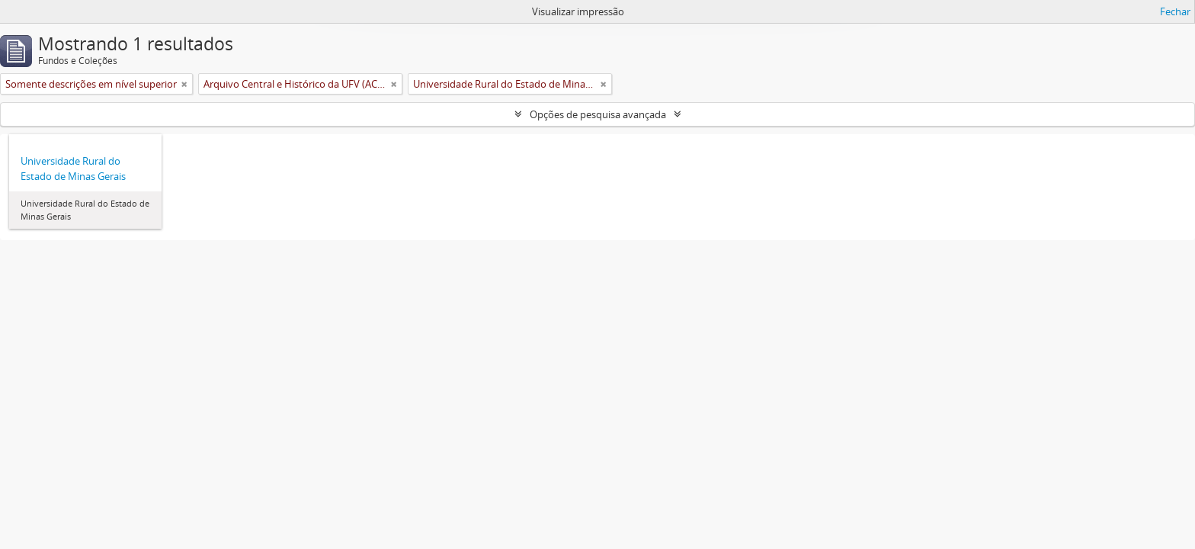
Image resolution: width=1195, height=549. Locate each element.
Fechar (1175, 11)
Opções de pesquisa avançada (598, 114)
